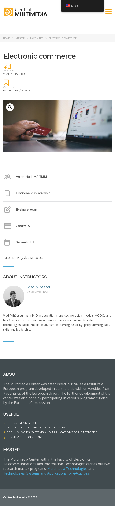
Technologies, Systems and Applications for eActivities (46, 473)
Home (6, 38)
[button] (10, 107)
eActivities (36, 38)
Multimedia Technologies (67, 468)
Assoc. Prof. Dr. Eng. (40, 292)
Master (20, 38)
